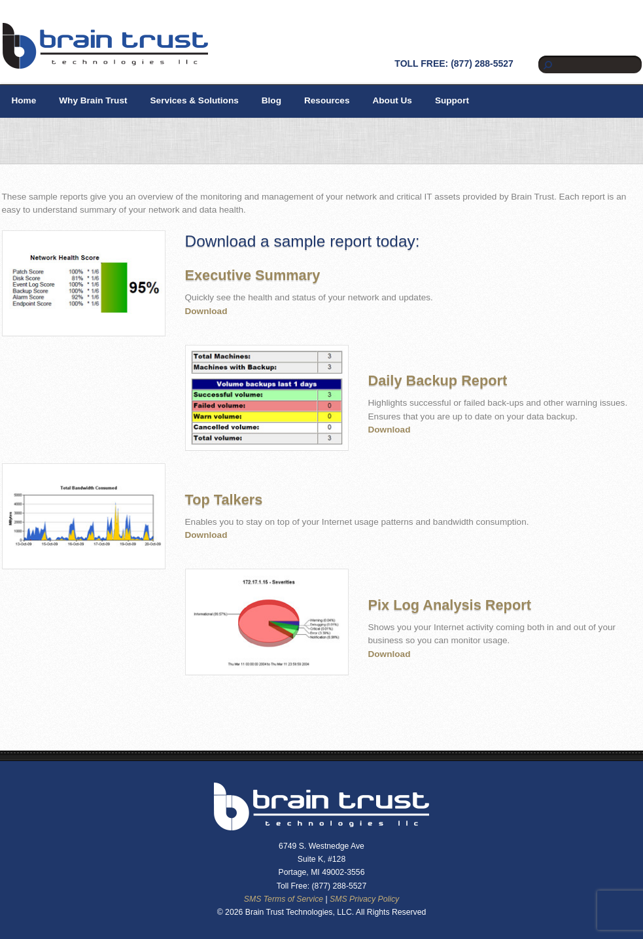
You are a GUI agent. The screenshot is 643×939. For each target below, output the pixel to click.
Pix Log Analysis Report (449, 605)
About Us (391, 100)
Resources (327, 100)
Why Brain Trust (93, 100)
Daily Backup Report (438, 380)
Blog (271, 100)
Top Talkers (224, 499)
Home (24, 100)
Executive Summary (253, 275)
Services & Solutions (194, 100)
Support (452, 100)
